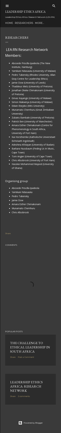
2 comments (24, 396)
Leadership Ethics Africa (25, 12)
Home (9, 23)
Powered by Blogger (30, 423)
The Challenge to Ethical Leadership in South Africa (30, 347)
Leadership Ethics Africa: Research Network (26, 386)
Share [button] (8, 233)
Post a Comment (26, 357)
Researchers (24, 23)
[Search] (54, 5)
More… (39, 23)
